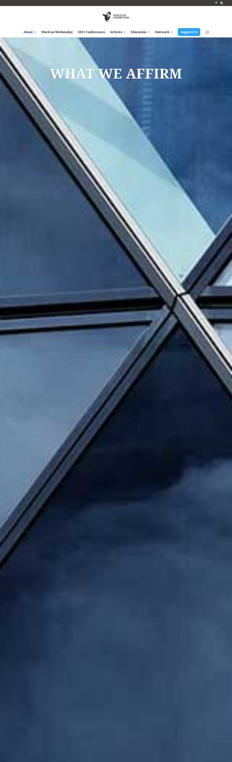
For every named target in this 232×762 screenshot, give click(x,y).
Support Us (189, 32)
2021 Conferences (91, 32)
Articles (116, 32)
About (28, 32)
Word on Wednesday (57, 32)
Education (138, 32)
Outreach (162, 32)
